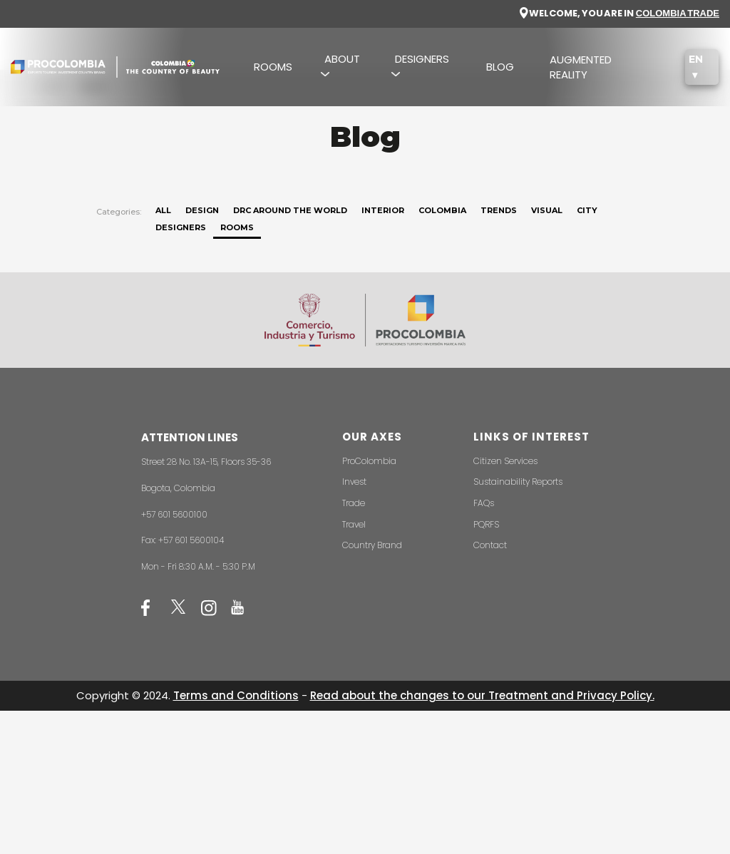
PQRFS (486, 524)
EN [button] (696, 59)
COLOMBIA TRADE (677, 13)
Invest (354, 481)
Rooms (237, 227)
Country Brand (372, 545)
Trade (353, 503)
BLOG (500, 66)
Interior (382, 210)
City (587, 210)
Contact (490, 545)
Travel (354, 524)
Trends (498, 210)
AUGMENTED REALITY (581, 67)
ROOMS (273, 66)
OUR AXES (372, 436)
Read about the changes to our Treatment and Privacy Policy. (482, 695)
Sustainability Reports (517, 481)
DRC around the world (290, 210)
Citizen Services (505, 461)
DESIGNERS (422, 58)
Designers (180, 227)
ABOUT (342, 58)
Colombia (442, 210)
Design (202, 210)
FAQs (483, 503)
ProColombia (369, 461)
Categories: (118, 212)
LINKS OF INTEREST (531, 436)
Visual (546, 210)
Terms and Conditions (236, 695)
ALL (163, 210)
